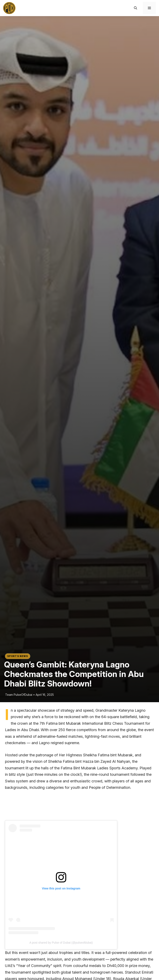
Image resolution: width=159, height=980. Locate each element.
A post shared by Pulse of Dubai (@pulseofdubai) (61, 942)
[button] (135, 8)
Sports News (17, 656)
